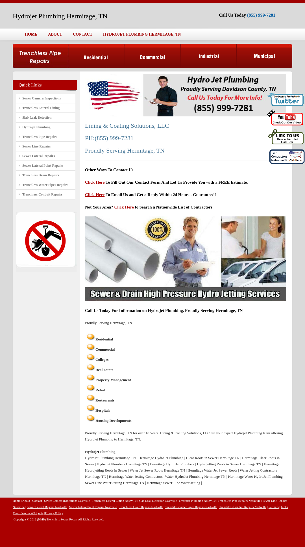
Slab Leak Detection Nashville (158, 500)
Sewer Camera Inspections (41, 98)
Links (284, 507)
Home (16, 500)
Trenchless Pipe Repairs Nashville (239, 500)
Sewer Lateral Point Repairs (42, 166)
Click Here (94, 182)
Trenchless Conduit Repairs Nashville (242, 507)
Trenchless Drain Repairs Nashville (141, 507)
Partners (274, 507)
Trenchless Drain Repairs (40, 175)
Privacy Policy (54, 513)
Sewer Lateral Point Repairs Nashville (93, 507)
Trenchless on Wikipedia (28, 513)
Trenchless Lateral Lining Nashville (114, 500)
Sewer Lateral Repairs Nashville (47, 507)
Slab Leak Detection (36, 118)
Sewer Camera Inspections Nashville (67, 500)
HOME (31, 34)
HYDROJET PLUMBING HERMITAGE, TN (142, 34)
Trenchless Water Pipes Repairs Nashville (191, 507)
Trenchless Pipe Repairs (39, 137)
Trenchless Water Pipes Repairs (45, 185)
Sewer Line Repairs (36, 146)
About (26, 500)
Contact (37, 500)
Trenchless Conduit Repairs (42, 194)
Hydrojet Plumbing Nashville (197, 500)
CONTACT (82, 34)
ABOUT (55, 34)
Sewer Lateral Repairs (38, 156)
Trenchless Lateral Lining (41, 108)
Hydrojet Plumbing (36, 127)
